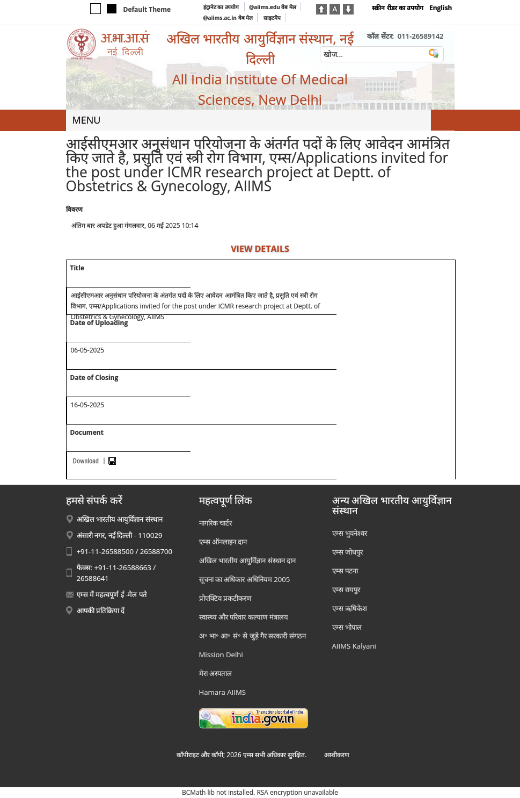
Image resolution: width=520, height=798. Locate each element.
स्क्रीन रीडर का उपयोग (397, 7)
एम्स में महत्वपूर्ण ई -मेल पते (112, 594)
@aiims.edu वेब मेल (272, 7)
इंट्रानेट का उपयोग (221, 7)
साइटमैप (272, 17)
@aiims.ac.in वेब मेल (228, 17)
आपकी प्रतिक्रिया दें (101, 610)
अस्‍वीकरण (336, 754)
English (440, 7)
